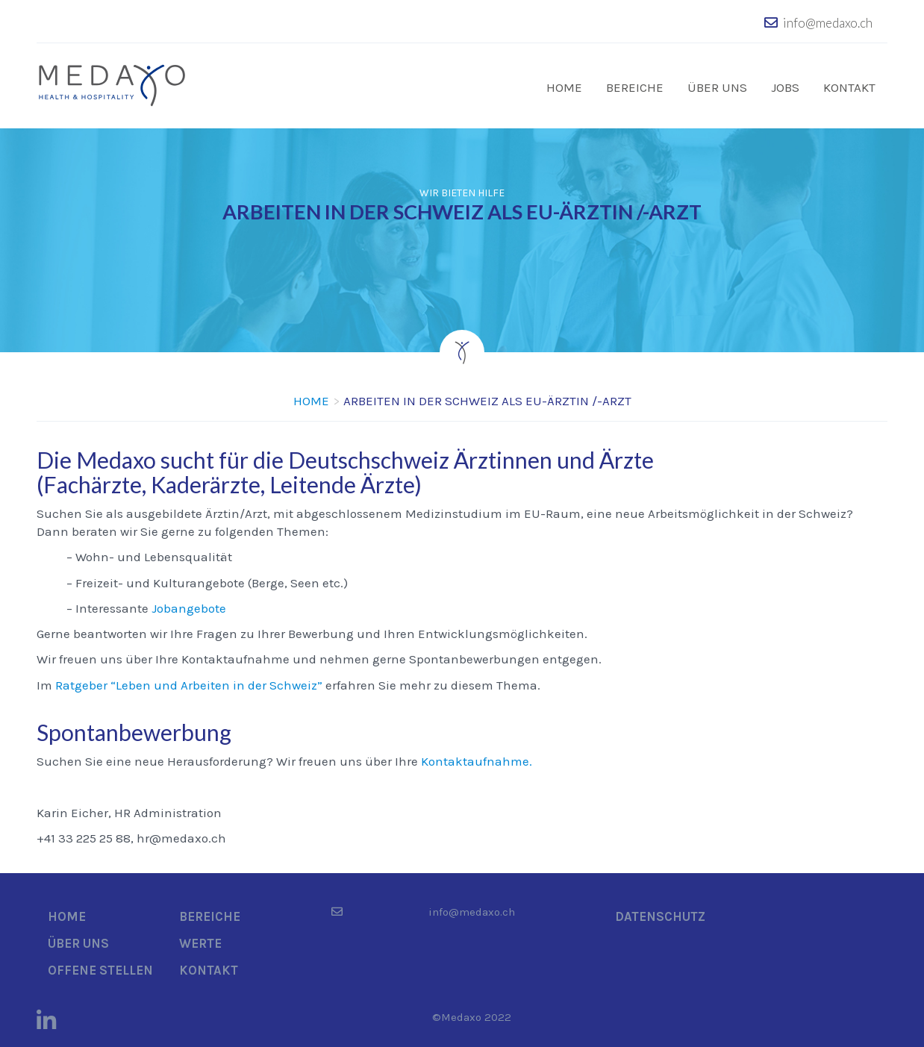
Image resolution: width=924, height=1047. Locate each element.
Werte (200, 941)
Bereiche (635, 87)
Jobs (785, 87)
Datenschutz (660, 914)
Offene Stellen (100, 968)
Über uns (717, 87)
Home (564, 87)
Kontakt (849, 87)
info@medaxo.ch (828, 23)
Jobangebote (189, 606)
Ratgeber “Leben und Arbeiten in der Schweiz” (188, 683)
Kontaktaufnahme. (476, 759)
